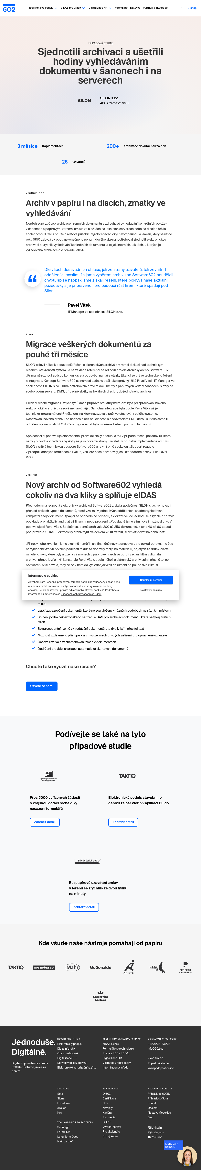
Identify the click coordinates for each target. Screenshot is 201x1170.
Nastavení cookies (159, 1110)
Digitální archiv (66, 1046)
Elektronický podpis (35, 6)
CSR (105, 1100)
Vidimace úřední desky (117, 1060)
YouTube (155, 1134)
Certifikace (109, 1095)
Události (153, 1105)
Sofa (60, 1091)
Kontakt (153, 1100)
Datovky (127, 6)
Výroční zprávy (112, 1124)
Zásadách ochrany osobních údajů (81, 593)
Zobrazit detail (44, 819)
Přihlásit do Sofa (158, 1095)
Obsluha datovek (67, 1050)
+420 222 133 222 (159, 1041)
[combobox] (191, 7)
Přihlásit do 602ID (159, 1091)
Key (59, 1110)
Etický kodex (110, 1133)
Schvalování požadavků (72, 1060)
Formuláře (113, 6)
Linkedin (155, 1124)
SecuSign (63, 1124)
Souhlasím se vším (151, 579)
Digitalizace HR (92, 6)
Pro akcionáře (111, 1128)
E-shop (177, 6)
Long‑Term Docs (67, 1134)
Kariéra (107, 1110)
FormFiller (63, 1129)
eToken (61, 1105)
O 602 (107, 1091)
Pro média (109, 1114)
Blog (150, 1114)
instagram (156, 1129)
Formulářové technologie (118, 1046)
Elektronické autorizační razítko (76, 1065)
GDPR (107, 1119)
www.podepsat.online (161, 1065)
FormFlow (63, 1100)
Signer (61, 1095)
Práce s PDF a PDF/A (116, 1050)
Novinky (108, 1105)
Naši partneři (65, 1138)
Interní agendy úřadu (115, 1065)
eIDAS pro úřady (65, 6)
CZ (191, 6)
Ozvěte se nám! (41, 683)
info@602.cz (155, 1046)
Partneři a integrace (147, 6)
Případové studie (158, 1060)
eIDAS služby (111, 1041)
